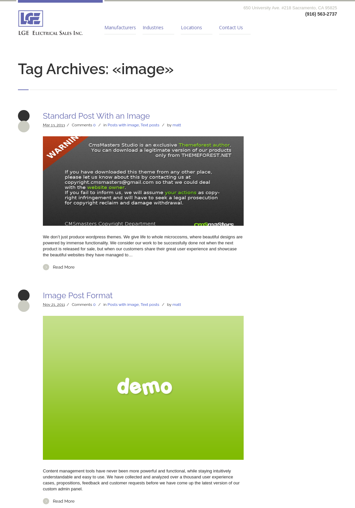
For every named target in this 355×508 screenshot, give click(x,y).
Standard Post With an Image (96, 116)
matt (177, 125)
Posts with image (123, 125)
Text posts (150, 125)
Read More (63, 267)
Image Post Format (78, 295)
